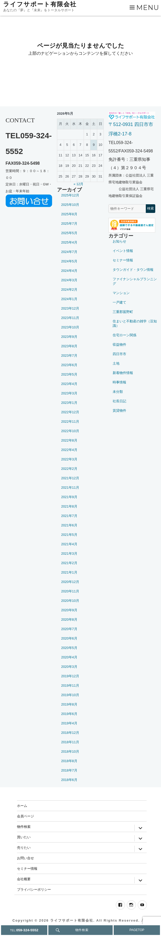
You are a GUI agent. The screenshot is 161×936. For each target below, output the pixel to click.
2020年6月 (69, 638)
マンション (121, 293)
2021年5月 (69, 535)
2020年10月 (70, 601)
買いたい (24, 837)
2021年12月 (70, 478)
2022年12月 (70, 412)
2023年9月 (69, 337)
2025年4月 (69, 242)
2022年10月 (70, 431)
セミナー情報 (123, 260)
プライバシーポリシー (34, 889)
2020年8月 (69, 619)
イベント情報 (123, 251)
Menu (147, 7)
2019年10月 (70, 695)
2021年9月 (69, 497)
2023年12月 (70, 308)
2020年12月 (70, 582)
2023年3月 (69, 393)
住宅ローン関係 (124, 335)
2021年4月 (69, 544)
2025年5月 (69, 233)
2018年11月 (70, 742)
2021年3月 (69, 553)
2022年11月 (70, 421)
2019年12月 (70, 676)
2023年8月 (69, 346)
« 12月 (79, 184)
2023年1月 (69, 403)
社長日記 (119, 401)
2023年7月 (69, 355)
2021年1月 (69, 572)
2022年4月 (69, 450)
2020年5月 (69, 648)
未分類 (118, 392)
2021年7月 (69, 516)
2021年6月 (69, 525)
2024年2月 (69, 289)
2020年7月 (69, 629)
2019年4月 (69, 723)
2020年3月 (69, 667)
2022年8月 (69, 440)
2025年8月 (69, 214)
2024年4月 (69, 271)
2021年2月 (69, 563)
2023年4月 (69, 384)
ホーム (22, 805)
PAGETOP (136, 930)
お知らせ (119, 241)
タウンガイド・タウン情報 (133, 270)
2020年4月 (69, 657)
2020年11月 (70, 591)
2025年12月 (70, 195)
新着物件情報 (123, 373)
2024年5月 (69, 261)
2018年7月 (69, 770)
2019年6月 (69, 714)
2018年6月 (69, 780)
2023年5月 (69, 374)
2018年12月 (70, 733)
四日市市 (119, 354)
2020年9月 (69, 610)
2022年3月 (69, 459)
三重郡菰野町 (123, 312)
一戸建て (119, 302)
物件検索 (24, 826)
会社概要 (24, 879)
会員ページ (25, 816)
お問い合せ (25, 858)
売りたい (24, 847)
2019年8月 (69, 704)
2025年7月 (69, 223)
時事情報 (119, 382)
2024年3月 (69, 280)
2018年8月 (69, 761)
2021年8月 (69, 506)
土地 (116, 363)
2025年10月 (70, 205)
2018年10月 (70, 751)
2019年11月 (70, 685)
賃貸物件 (119, 410)
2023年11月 (70, 318)
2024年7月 (69, 252)
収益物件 (119, 344)
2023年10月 (70, 327)
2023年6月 (69, 365)
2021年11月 (70, 487)
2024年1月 (69, 299)
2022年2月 (69, 469)
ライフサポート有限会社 (40, 4)
